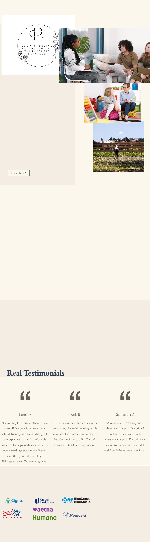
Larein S (25, 414)
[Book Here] (19, 173)
